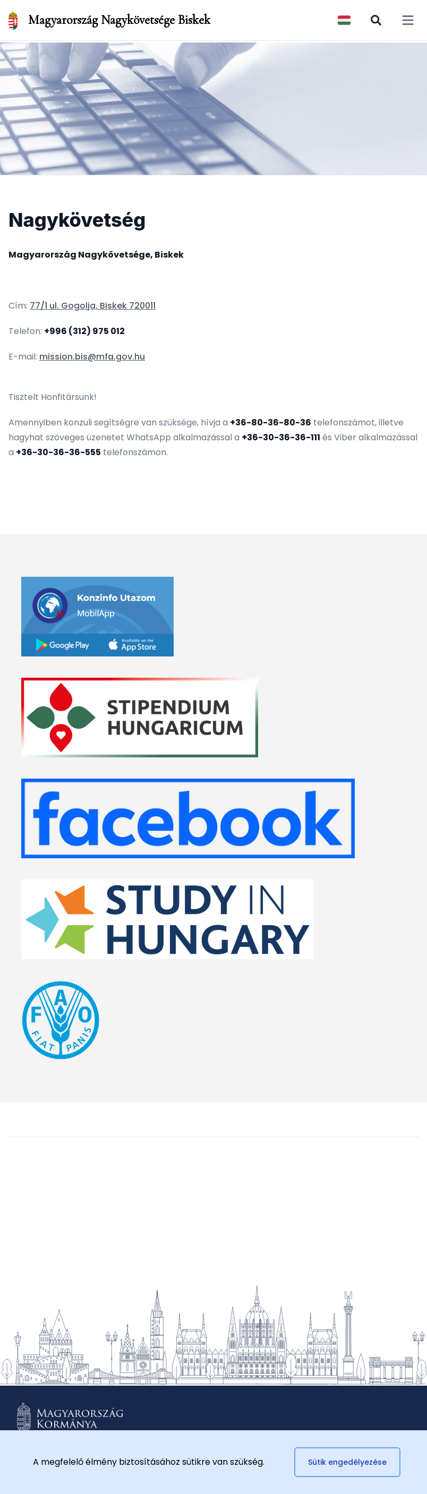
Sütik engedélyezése (347, 1462)
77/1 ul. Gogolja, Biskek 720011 (93, 306)
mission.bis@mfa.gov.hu (92, 357)
